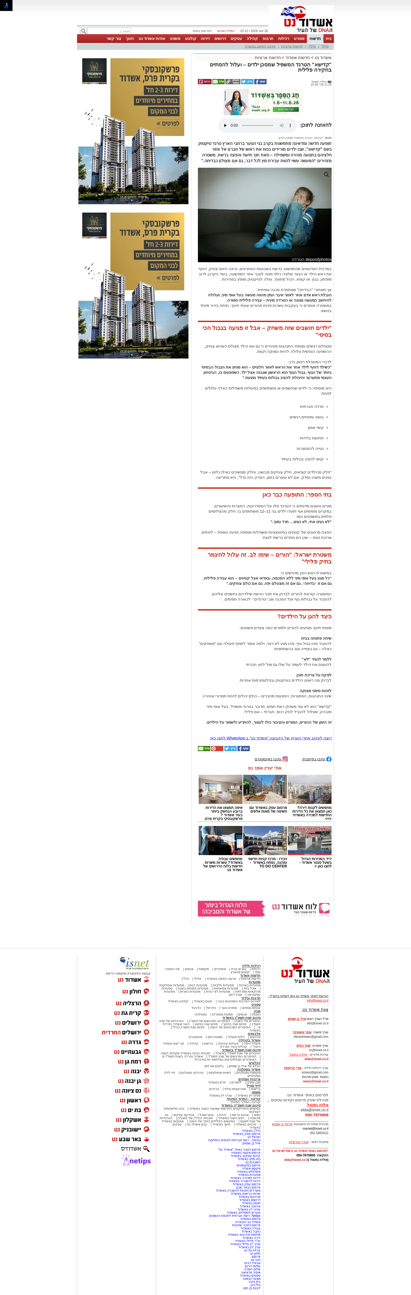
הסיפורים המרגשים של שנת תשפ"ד (231, 1056)
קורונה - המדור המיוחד (243, 1099)
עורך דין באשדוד (249, 1247)
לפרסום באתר (202, 31)
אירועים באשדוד (250, 1197)
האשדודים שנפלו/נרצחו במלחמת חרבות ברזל (225, 1059)
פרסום (256, 1257)
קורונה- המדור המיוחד (245, 1102)
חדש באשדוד (217, 1082)
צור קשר (113, 38)
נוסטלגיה (200, 1014)
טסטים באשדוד (250, 1275)
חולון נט (255, 1253)
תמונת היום (215, 1037)
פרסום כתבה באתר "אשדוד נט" (239, 1149)
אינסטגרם (195, 1037)
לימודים (235, 1082)
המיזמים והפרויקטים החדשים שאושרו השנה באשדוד (224, 1108)
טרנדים (214, 1089)
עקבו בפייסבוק (317, 758)
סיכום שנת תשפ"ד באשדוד (241, 1050)
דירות (205, 38)
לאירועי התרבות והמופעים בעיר (239, 1001)
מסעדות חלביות (223, 985)
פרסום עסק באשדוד (246, 1134)
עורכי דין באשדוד (220, 1095)
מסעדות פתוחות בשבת (193, 988)
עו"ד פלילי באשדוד (247, 1241)
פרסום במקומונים (249, 1165)
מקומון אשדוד (251, 1168)
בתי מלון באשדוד (249, 1159)
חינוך (130, 38)
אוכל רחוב (235, 995)
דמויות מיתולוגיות (220, 1073)
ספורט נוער (229, 1008)
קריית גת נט (252, 1250)
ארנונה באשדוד (250, 1206)
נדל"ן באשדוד (251, 1131)
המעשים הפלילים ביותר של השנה (212, 1121)
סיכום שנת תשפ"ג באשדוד (241, 1018)
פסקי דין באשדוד (249, 1095)
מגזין (257, 1011)
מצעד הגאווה (252, 1279)
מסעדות (255, 982)
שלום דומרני (252, 1269)
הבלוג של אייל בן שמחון (245, 1066)
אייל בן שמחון (251, 1143)
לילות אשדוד (236, 1037)
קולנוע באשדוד (178, 1001)
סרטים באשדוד (246, 1124)
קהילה (252, 38)
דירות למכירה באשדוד (245, 1178)
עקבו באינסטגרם (271, 758)
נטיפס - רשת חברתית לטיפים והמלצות (234, 1140)
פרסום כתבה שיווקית (246, 1225)
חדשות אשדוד (297, 57)
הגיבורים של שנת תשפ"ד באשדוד (237, 1053)
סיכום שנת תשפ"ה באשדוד (241, 1105)
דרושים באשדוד (250, 1200)
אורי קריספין (292, 1068)
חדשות (315, 38)
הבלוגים (255, 1063)
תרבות (268, 38)
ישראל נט (254, 1137)
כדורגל (196, 1008)
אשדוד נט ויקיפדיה (247, 1222)
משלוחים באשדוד (249, 1171)
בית (329, 38)
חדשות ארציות (292, 46)
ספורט (299, 38)
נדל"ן (312, 46)
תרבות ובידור (251, 998)
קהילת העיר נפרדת (233, 1047)
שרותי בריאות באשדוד (246, 1194)
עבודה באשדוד (250, 1228)
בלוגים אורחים (214, 1066)
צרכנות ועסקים (249, 1079)
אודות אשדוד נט (152, 38)
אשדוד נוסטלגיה (249, 1069)
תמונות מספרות (222, 1014)
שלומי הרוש (253, 1266)
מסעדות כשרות (190, 991)
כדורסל (211, 1008)
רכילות (283, 38)
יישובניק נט (252, 1162)
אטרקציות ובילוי (235, 1089)
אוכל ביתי (249, 988)
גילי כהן (256, 1285)
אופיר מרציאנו (251, 1272)
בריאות (208, 1043)
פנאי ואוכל (206, 1115)
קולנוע (190, 38)
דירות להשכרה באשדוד (245, 1181)
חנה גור (255, 1260)
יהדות (222, 1115)
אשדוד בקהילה (249, 1040)
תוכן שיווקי (254, 1082)
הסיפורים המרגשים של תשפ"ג (209, 1021)
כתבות (256, 1014)
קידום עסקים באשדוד (246, 1156)
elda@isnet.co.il (316, 1059)
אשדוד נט (322, 57)
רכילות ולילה (251, 966)
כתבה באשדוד (250, 1231)
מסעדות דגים (198, 985)
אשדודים (220, 969)
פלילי (325, 46)
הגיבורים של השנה (248, 1021)
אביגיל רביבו (252, 1263)
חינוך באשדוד (221, 1124)
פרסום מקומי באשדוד (246, 1153)
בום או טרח (239, 969)
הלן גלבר (254, 1282)
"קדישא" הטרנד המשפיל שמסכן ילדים (300, 137)
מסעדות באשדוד (249, 1175)
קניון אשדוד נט (196, 1124)
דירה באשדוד (251, 1238)
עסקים (236, 38)
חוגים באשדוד (203, 1001)
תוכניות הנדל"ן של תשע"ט (195, 1118)
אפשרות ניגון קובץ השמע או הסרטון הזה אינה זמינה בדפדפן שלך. (257, 125)
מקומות (204, 969)
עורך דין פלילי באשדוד (245, 1244)
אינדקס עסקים (184, 1115)
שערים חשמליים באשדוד (244, 1212)
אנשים (189, 969)
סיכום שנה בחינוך (234, 1024)
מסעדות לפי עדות (218, 991)
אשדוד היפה (252, 1043)
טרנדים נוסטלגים (191, 1073)
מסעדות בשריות (250, 985)
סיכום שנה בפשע (206, 1024)
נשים (257, 1115)
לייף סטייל (253, 1086)
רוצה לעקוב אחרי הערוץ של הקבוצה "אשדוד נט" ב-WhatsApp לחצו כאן (271, 738)
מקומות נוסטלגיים (248, 1073)
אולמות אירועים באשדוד (244, 1234)
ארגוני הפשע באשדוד (260, 46)
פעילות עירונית (228, 1043)
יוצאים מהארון (240, 972)
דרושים (220, 38)
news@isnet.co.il (315, 1081)
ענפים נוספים (251, 1008)
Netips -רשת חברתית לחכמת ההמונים (235, 1216)
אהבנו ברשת (240, 1115)
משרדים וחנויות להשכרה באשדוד (238, 1190)
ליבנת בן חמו (252, 1288)
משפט (175, 38)
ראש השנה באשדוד (231, 1118)
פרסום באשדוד (250, 1219)
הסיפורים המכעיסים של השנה (230, 1027)
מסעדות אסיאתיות (226, 988)
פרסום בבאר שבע (248, 1187)
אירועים (255, 1037)
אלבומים (254, 1034)
